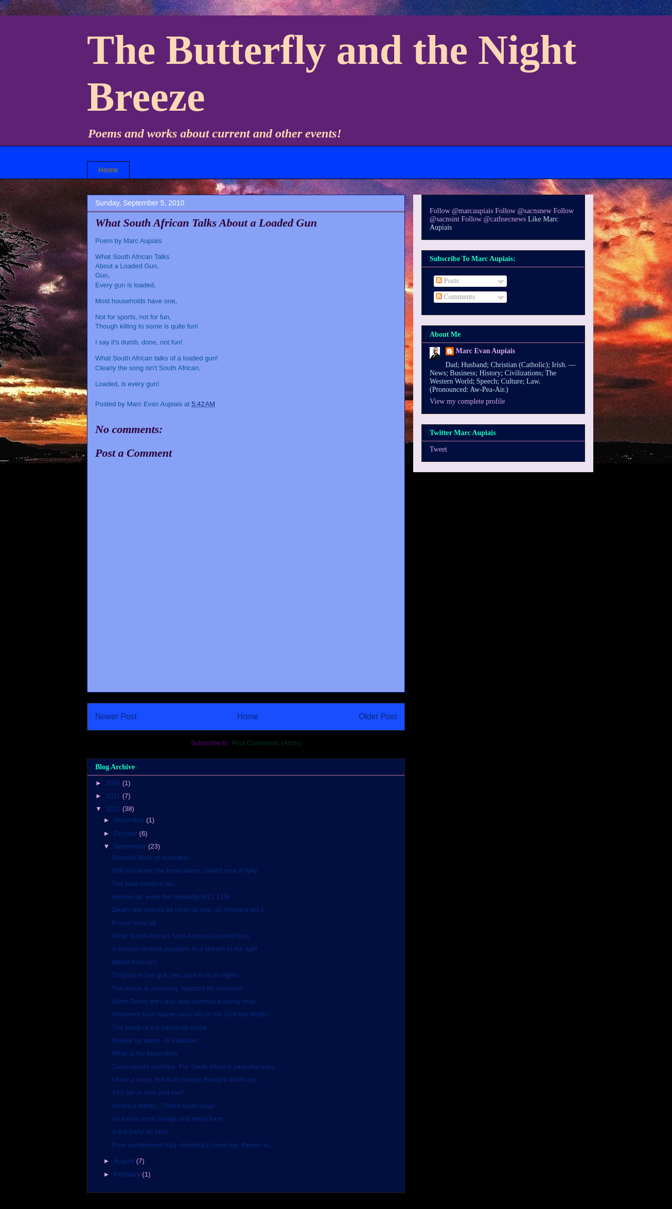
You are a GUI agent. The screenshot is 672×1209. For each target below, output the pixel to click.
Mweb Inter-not (134, 962)
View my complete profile (467, 401)
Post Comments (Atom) (266, 743)
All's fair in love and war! (148, 1092)
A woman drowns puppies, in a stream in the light (184, 949)
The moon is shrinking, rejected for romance (177, 988)
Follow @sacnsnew (523, 211)
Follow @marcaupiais (461, 211)
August (125, 1161)
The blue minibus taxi (143, 884)
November (130, 820)
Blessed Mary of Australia (149, 857)
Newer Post (116, 716)
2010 (113, 809)
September (131, 846)
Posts (447, 281)
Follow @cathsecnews (494, 219)
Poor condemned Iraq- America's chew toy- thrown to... (193, 1145)
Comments (455, 297)
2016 (113, 783)
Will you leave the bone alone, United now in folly (184, 870)
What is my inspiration (144, 1053)
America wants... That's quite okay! (163, 1106)
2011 (113, 796)
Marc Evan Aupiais (486, 351)
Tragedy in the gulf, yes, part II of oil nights (174, 975)
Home (108, 170)
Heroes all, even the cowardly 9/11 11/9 (170, 897)
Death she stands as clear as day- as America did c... (190, 909)
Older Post (378, 716)
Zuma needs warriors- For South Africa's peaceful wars (193, 1066)
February (128, 1174)
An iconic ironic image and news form (167, 1118)
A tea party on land (139, 1131)
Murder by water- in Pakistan (154, 1040)
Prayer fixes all (133, 923)
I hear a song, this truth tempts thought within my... (186, 1079)
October (126, 833)
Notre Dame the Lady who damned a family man (183, 1001)
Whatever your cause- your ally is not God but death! (190, 1014)
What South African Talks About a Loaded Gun (180, 936)
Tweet (438, 449)
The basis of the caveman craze (159, 1027)
